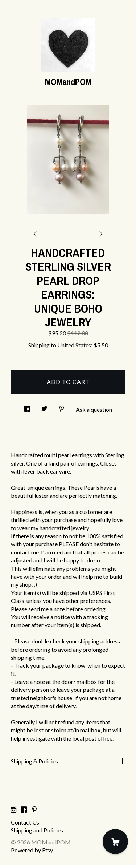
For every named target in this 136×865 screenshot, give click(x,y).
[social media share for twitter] (44, 407)
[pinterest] (34, 809)
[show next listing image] (84, 232)
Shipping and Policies (37, 830)
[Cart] (115, 841)
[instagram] (13, 809)
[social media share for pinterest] (62, 407)
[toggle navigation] (120, 47)
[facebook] (24, 809)
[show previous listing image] (51, 232)
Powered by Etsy (32, 850)
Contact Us (25, 822)
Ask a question (94, 409)
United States (74, 345)
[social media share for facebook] (27, 407)
